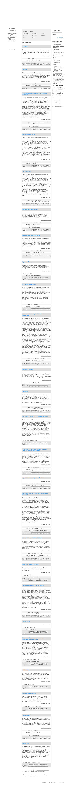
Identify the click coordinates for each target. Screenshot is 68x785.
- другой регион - (57, 62)
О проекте (53, 782)
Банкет (33, 37)
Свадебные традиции (12, 35)
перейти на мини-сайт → (46, 55)
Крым (54, 57)
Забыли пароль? (60, 37)
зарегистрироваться (26, 776)
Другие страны (56, 60)
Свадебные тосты (11, 32)
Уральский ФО (56, 50)
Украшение (34, 35)
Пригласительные (57, 66)
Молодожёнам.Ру (8, 13)
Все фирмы (43, 35)
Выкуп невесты (11, 34)
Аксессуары (34, 33)
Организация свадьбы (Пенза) (43, 770)
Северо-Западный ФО (58, 46)
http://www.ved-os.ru (35, 61)
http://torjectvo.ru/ (32, 629)
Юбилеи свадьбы (11, 39)
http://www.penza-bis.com (36, 556)
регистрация (59, 87)
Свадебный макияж (57, 70)
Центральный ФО (57, 44)
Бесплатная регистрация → (57, 106)
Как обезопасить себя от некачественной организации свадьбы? (59, 75)
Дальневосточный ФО (58, 55)
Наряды (42, 33)
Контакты (44, 782)
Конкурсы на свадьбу (12, 33)
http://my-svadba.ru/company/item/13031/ (39, 530)
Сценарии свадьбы (12, 30)
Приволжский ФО (57, 49)
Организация (25, 33)
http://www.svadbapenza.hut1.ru (34, 275)
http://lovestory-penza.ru (36, 254)
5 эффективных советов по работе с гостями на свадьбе (59, 82)
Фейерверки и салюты (58, 67)
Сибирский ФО (56, 54)
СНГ (54, 59)
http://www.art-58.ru (35, 126)
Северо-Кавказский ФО (58, 52)
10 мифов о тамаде (57, 78)
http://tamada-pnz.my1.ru (33, 661)
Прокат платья (56, 69)
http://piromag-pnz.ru (35, 227)
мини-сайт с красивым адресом (57, 89)
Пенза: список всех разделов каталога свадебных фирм (33, 771)
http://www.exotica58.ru (36, 362)
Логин (54, 31)
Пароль (54, 34)
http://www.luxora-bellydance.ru (35, 577)
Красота (24, 35)
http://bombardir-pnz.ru (35, 735)
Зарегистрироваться (60, 38)
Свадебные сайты (60, 782)
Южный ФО (56, 47)
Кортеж (24, 37)
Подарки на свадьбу (12, 40)
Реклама (48, 782)
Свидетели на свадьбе (58, 79)
